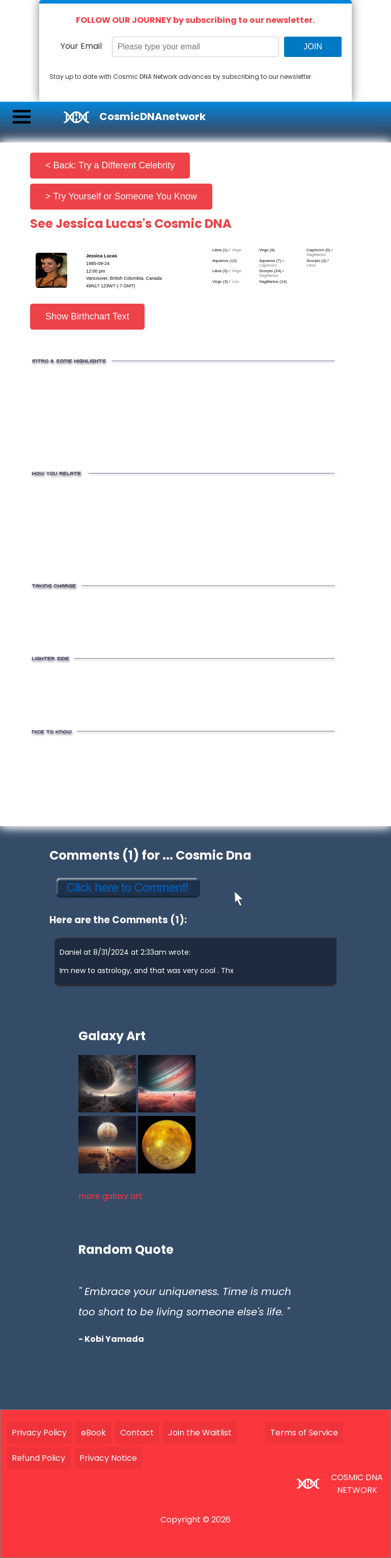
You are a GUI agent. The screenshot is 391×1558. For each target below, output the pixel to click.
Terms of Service (304, 1432)
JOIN (312, 46)
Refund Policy (38, 1458)
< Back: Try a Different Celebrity (110, 165)
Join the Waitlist (200, 1432)
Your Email (81, 46)
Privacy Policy (39, 1432)
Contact (137, 1432)
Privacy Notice (108, 1458)
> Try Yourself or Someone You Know (121, 196)
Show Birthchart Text (87, 316)
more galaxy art (110, 1196)
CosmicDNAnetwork (152, 116)
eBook (93, 1432)
